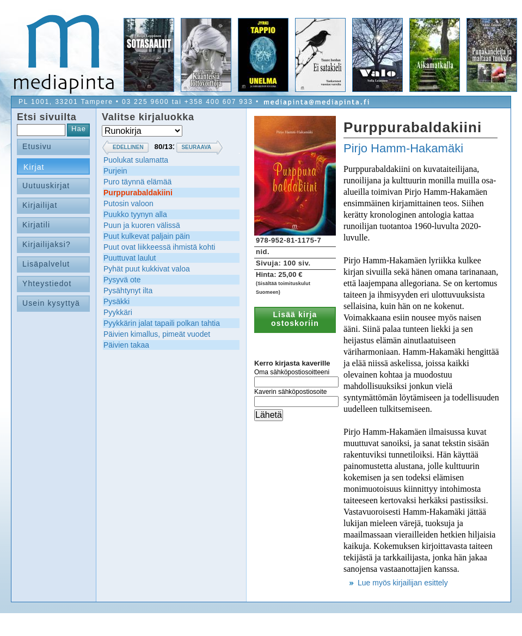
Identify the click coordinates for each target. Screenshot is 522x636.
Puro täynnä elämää (137, 181)
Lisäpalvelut (46, 264)
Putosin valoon (128, 203)
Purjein (115, 170)
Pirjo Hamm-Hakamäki (403, 148)
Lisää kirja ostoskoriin (295, 319)
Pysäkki (116, 301)
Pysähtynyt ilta (127, 290)
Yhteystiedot (47, 283)
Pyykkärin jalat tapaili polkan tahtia (161, 323)
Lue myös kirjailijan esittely (403, 582)
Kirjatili (36, 224)
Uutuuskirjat (46, 185)
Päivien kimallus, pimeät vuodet (156, 334)
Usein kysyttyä (51, 303)
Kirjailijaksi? (46, 244)
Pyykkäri (117, 312)
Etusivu (37, 146)
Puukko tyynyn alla (135, 214)
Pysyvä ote (121, 279)
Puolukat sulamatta (135, 160)
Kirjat (34, 167)
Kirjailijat (39, 205)
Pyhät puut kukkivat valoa (146, 268)
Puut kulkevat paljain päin (146, 236)
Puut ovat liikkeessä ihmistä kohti (159, 247)
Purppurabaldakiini (138, 192)
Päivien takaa (126, 345)
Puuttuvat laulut (129, 258)
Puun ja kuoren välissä (141, 225)
